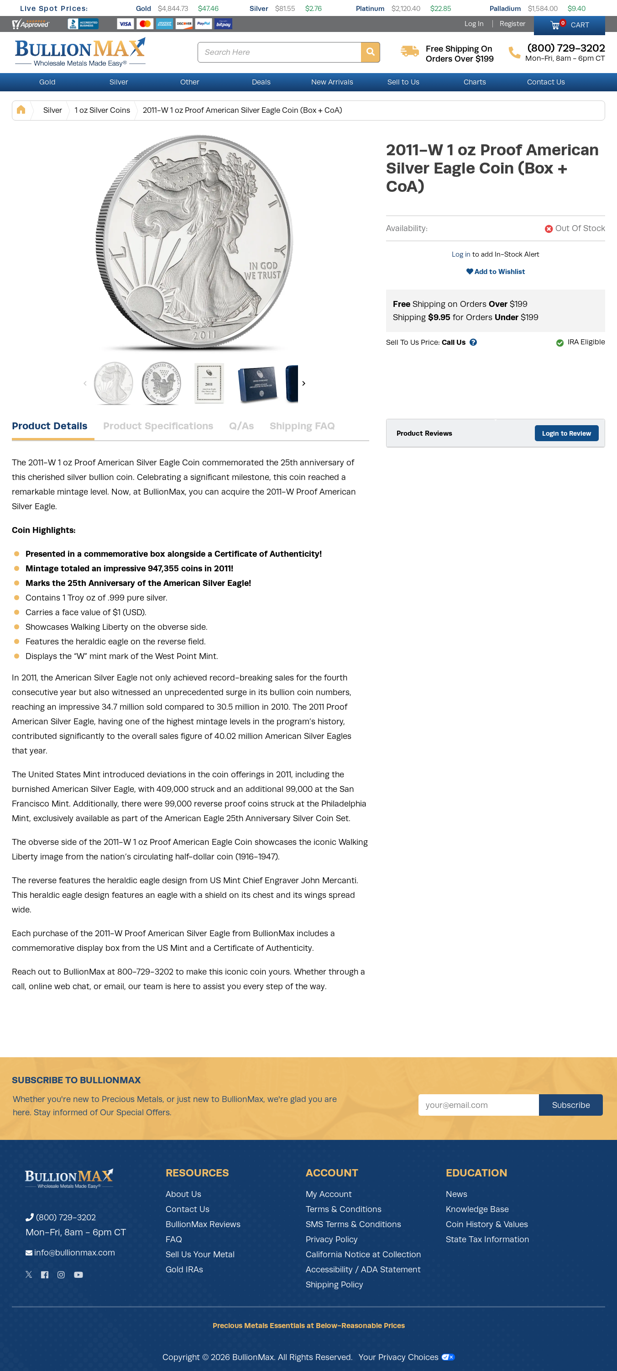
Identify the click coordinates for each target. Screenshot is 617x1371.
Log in (461, 254)
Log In (474, 23)
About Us (183, 1194)
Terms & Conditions (344, 1209)
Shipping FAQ (302, 426)
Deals (261, 82)
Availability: (407, 228)
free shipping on (459, 48)
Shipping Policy (334, 1284)
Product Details (50, 426)
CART (574, 24)
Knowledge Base (477, 1209)
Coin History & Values (487, 1224)
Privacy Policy (332, 1239)
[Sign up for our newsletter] (478, 1105)
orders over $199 (460, 58)
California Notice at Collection (363, 1254)
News (456, 1194)
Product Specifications (158, 426)
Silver (259, 8)
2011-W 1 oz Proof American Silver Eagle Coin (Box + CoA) (242, 110)
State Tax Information (487, 1239)
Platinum (370, 8)
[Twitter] (29, 1275)
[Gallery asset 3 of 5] (209, 383)
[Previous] (85, 383)
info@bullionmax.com (74, 1252)
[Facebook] (44, 1275)
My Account (329, 1194)
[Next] (303, 383)
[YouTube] (78, 1275)
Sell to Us (403, 82)
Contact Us (546, 82)
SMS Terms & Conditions (353, 1224)
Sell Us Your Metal (200, 1254)
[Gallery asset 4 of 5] (257, 383)
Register (512, 23)
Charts (475, 82)
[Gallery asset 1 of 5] (194, 241)
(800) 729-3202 (61, 1217)
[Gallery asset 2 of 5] (161, 383)
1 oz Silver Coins (102, 110)
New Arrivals (332, 82)
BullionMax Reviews (203, 1224)
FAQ (174, 1239)
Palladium (505, 8)
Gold (143, 8)
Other (189, 82)
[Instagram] (61, 1275)
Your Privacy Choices (407, 1357)
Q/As (241, 426)
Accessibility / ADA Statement (363, 1269)
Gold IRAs (184, 1269)
